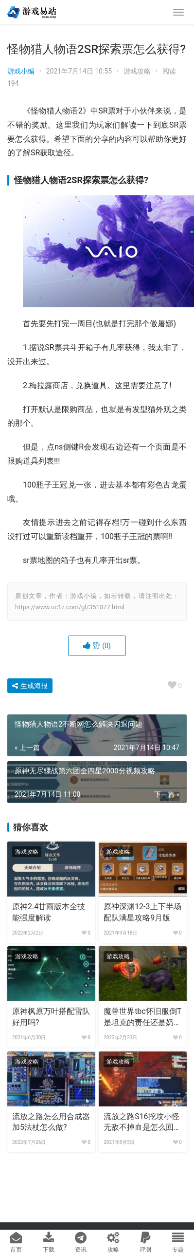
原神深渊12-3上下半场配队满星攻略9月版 (142, 912)
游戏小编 (21, 71)
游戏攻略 (137, 71)
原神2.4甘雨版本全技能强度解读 (48, 912)
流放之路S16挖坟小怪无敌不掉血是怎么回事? (141, 1122)
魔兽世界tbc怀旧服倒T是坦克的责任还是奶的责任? (142, 1017)
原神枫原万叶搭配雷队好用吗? (51, 1017)
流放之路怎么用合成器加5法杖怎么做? (51, 1122)
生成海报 (30, 685)
